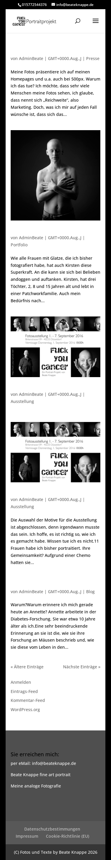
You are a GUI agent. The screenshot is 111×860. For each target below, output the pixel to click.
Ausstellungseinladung (36, 388)
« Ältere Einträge (27, 667)
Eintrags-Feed (24, 691)
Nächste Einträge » (81, 667)
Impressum (27, 836)
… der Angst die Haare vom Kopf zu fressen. (50, 583)
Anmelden (21, 682)
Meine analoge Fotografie (36, 786)
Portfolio (19, 245)
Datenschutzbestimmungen (52, 829)
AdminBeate (31, 58)
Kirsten (19, 232)
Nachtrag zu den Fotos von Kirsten (49, 52)
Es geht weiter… (28, 493)
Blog (90, 591)
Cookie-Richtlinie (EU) (67, 836)
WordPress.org (25, 709)
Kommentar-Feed (28, 700)
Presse (92, 58)
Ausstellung (22, 401)
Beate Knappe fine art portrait (40, 774)
